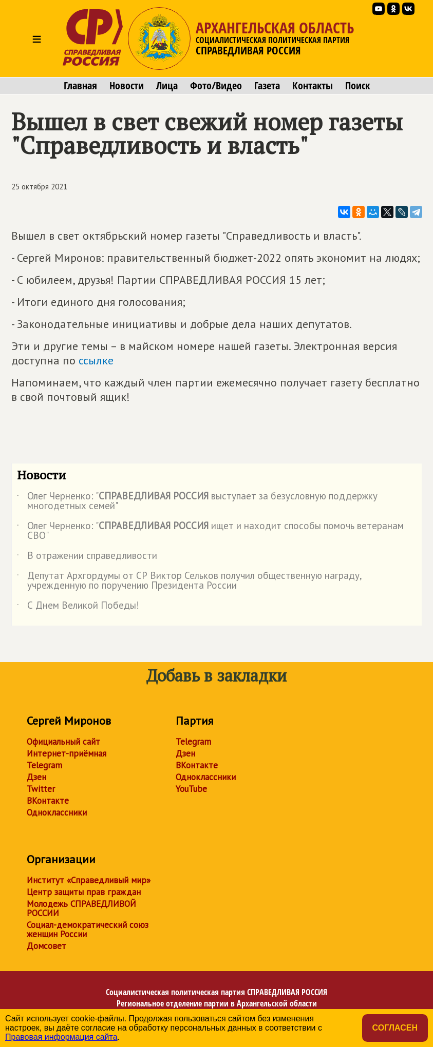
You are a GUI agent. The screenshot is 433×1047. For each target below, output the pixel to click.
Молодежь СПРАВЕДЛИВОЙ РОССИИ (81, 908)
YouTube (191, 788)
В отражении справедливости (87, 557)
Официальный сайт (63, 741)
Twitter (41, 788)
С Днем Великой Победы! (78, 607)
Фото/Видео (216, 85)
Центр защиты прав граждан (84, 892)
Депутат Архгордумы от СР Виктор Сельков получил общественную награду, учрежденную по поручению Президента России (189, 581)
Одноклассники (57, 812)
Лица (167, 85)
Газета (267, 85)
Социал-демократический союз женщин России (87, 929)
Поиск (357, 85)
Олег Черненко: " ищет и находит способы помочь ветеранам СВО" (210, 531)
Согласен (395, 1027)
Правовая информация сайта (61, 1037)
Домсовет (46, 946)
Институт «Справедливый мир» (88, 880)
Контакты (312, 85)
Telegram (44, 765)
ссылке (96, 360)
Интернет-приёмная (66, 753)
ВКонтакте (48, 800)
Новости (126, 85)
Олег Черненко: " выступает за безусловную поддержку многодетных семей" (197, 501)
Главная (80, 85)
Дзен (36, 777)
